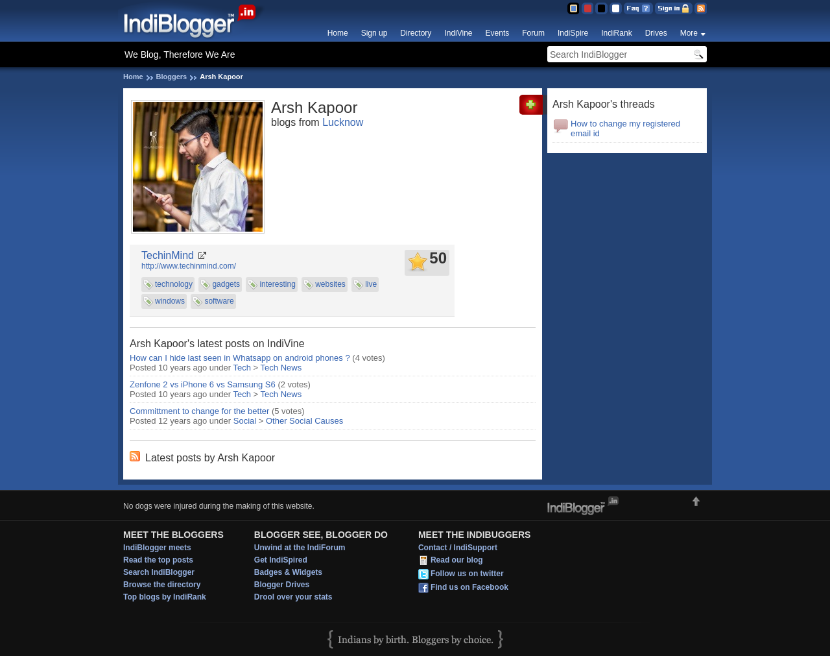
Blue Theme (573, 8)
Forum (533, 33)
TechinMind (167, 255)
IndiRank (616, 33)
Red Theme (587, 8)
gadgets (226, 284)
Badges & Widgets (288, 572)
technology (174, 284)
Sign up (374, 33)
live (371, 284)
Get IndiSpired (280, 560)
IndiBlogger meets (157, 547)
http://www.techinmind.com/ (188, 266)
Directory (415, 33)
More (689, 33)
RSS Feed (700, 8)
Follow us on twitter (467, 573)
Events (498, 33)
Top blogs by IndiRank (164, 596)
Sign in (674, 8)
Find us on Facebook (469, 587)
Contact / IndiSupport (457, 547)
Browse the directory (161, 584)
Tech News (281, 367)
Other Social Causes (304, 421)
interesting (277, 284)
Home (337, 33)
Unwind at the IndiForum (300, 547)
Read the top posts (158, 560)
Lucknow (342, 122)
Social (244, 421)
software (218, 301)
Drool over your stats (293, 596)
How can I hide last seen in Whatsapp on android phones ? (240, 358)
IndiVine (458, 33)
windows (170, 301)
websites (330, 284)
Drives (656, 33)
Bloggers (171, 76)
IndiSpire (573, 33)
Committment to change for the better (199, 411)
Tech (242, 367)
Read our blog (457, 560)
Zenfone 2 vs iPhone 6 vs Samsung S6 (203, 384)
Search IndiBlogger (159, 572)
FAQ (638, 8)
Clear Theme (616, 8)
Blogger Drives (281, 584)
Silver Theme (601, 8)
